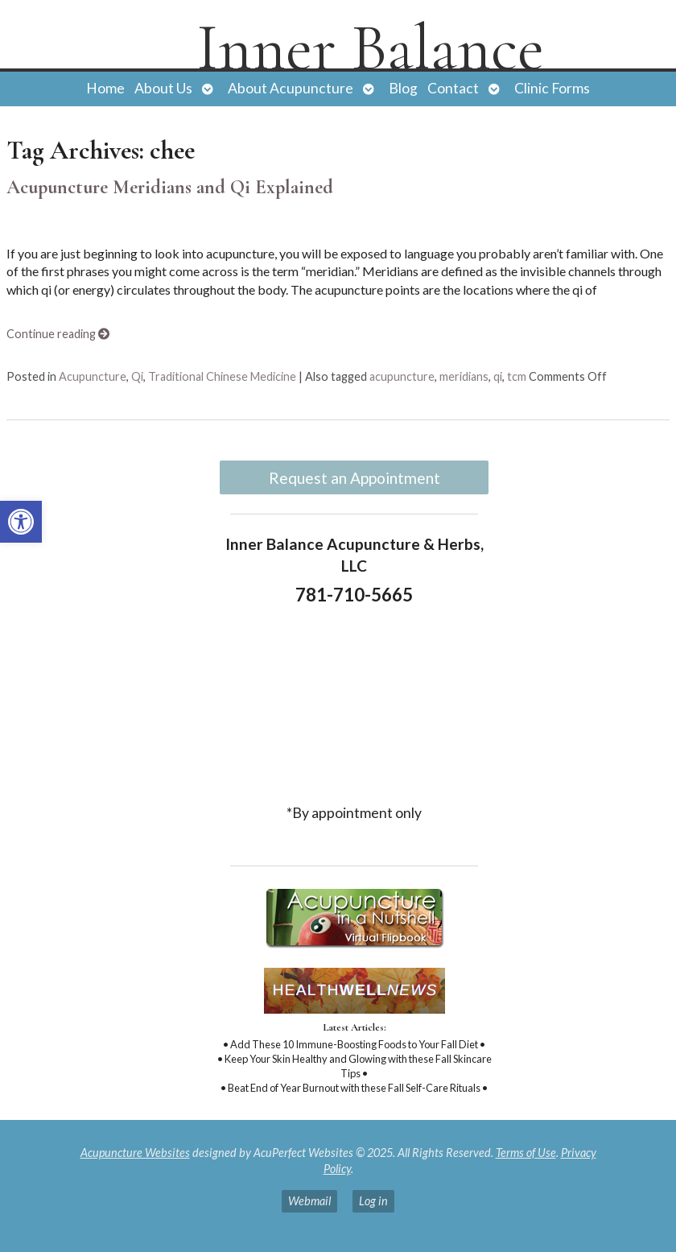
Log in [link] (373, 1201)
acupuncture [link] (402, 376)
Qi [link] (137, 376)
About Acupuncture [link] (290, 88)
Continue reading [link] (57, 334)
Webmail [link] (309, 1201)
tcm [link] (516, 376)
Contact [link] (453, 88)
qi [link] (497, 376)
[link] (21, 522)
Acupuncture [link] (92, 376)
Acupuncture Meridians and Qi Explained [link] (169, 187)
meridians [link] (463, 376)
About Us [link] (163, 88)
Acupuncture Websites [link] (135, 1152)
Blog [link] (403, 88)
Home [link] (105, 88)
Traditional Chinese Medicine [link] (222, 376)
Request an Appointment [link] (354, 478)
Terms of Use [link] (526, 1152)
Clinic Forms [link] (552, 88)
